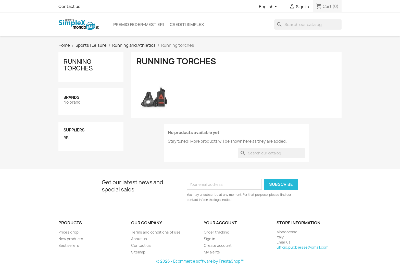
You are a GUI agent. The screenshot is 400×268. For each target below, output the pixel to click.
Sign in (209, 238)
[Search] (308, 24)
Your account (220, 223)
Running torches (78, 64)
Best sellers (68, 245)
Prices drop (68, 232)
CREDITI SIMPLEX (187, 24)
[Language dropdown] (269, 7)
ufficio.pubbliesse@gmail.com (302, 247)
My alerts (212, 252)
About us (139, 238)
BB (66, 138)
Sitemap (138, 252)
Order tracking (216, 232)
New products (70, 238)
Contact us (69, 6)
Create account (218, 245)
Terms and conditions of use (156, 232)
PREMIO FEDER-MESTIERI (138, 24)
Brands (71, 97)
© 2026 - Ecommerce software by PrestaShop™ (200, 261)
